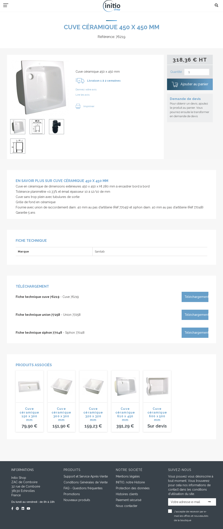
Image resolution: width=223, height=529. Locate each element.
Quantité (176, 72)
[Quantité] (196, 72)
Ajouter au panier (190, 84)
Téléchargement (196, 297)
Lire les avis (83, 94)
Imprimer (85, 106)
